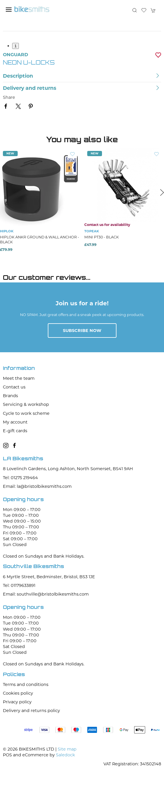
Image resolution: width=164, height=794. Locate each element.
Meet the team (18, 378)
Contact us (14, 387)
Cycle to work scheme (26, 413)
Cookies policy (18, 693)
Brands (10, 395)
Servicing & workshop (26, 404)
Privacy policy (17, 701)
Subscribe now (82, 330)
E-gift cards (15, 430)
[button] (9, 9)
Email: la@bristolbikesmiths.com (37, 486)
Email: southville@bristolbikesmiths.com (46, 594)
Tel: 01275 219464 (20, 477)
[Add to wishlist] (72, 153)
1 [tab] (15, 46)
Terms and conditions (25, 684)
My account (15, 422)
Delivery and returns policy (31, 710)
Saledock (65, 755)
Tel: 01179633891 (19, 585)
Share (9, 97)
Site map (67, 749)
